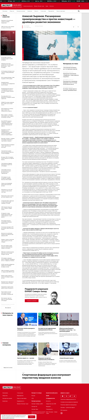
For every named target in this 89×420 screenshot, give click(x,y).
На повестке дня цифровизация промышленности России (47, 329)
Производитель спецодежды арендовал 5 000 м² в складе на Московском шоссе (70, 83)
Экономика (4, 11)
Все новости (8, 307)
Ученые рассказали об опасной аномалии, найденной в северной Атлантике (7, 305)
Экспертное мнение (21, 11)
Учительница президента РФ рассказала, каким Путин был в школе (7, 228)
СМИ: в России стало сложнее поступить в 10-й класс (7, 27)
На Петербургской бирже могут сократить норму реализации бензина (8, 72)
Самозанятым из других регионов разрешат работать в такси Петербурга (7, 152)
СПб (33, 398)
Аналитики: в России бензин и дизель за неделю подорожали (7, 21)
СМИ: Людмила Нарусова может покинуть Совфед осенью (6, 208)
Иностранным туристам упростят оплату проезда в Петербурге (6, 299)
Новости (36, 11)
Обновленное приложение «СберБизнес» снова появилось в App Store (71, 75)
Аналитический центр (28, 6)
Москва (33, 395)
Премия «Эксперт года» (39, 6)
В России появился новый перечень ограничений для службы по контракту (6, 247)
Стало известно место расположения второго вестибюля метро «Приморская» (6, 171)
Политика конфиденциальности (68, 399)
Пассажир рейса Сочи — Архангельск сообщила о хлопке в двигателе (8, 97)
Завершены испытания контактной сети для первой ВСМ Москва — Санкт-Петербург (7, 65)
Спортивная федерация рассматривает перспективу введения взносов (46, 376)
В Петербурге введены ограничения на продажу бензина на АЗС (6, 222)
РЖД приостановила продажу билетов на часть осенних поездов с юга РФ (7, 253)
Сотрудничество (50, 398)
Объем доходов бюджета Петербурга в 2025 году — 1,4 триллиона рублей (67, 330)
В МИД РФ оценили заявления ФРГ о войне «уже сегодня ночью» (7, 103)
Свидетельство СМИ (51, 403)
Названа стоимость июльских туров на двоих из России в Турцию (7, 240)
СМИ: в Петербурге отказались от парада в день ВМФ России (7, 271)
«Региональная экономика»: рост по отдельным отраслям (70, 68)
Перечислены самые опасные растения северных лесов (7, 196)
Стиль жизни (43, 11)
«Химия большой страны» (66, 358)
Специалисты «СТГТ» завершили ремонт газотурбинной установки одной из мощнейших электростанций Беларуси (6, 132)
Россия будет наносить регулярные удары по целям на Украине (7, 58)
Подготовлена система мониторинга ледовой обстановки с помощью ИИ (7, 293)
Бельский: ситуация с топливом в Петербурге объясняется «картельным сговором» (7, 139)
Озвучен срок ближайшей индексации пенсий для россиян (6, 184)
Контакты (52, 6)
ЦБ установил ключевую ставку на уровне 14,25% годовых (7, 78)
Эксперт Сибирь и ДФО (37, 403)
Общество (12, 11)
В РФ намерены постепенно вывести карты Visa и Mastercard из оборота (7, 110)
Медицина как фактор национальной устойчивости (46, 358)
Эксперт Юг (34, 406)
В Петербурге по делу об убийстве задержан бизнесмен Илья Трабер (6, 178)
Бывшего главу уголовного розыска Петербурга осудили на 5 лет (7, 277)
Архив (47, 6)
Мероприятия (51, 11)
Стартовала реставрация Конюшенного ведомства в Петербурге (6, 164)
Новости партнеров (60, 11)
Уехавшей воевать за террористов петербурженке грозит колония (8, 83)
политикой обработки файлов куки (8, 418)
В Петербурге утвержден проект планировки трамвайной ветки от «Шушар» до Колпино (8, 259)
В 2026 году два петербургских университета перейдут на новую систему (7, 265)
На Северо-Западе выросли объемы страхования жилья (70, 89)
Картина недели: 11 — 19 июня (25, 358)
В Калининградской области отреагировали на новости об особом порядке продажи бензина (7, 90)
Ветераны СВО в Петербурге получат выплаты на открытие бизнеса (7, 158)
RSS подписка (64, 410)
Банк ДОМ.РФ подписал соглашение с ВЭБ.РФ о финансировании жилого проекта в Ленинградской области (6, 124)
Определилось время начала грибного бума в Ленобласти (7, 287)
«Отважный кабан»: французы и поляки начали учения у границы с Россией (7, 202)
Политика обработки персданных (69, 404)
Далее (23, 372)
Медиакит (48, 406)
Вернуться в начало (8, 367)
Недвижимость (20, 401)
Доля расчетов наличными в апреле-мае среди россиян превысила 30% (7, 234)
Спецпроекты (49, 409)
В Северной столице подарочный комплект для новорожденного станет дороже (6, 215)
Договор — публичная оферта (68, 407)
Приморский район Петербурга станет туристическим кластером (7, 146)
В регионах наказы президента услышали (26, 329)
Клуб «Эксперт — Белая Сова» (51, 412)
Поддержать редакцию (32, 300)
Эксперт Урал (35, 409)
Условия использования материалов (69, 402)
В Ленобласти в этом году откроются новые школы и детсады (6, 191)
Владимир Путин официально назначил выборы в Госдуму (7, 282)
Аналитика (30, 11)
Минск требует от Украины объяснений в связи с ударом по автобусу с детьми (7, 116)
